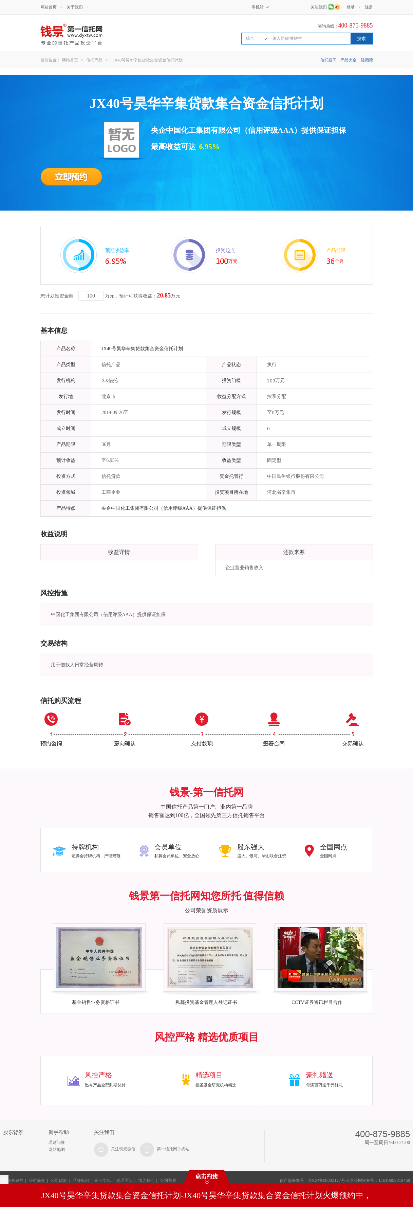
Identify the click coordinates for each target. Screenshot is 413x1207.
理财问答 (57, 1142)
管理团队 (124, 1180)
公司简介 (37, 1180)
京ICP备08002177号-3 (328, 1180)
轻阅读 (367, 60)
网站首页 (48, 7)
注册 (369, 7)
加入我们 (146, 1180)
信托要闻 (328, 60)
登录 (350, 7)
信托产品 (94, 60)
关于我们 (75, 7)
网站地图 (57, 1149)
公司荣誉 (168, 1180)
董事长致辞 (13, 1180)
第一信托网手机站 (173, 1149)
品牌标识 (81, 1180)
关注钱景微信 (123, 1149)
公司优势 (59, 1180)
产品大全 (348, 60)
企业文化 (102, 1180)
